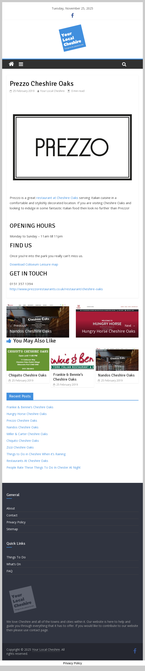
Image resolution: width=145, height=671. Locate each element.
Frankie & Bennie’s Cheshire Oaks (68, 377)
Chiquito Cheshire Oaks (27, 375)
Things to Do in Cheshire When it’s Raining (35, 454)
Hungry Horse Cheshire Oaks (107, 328)
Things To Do (16, 557)
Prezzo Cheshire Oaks (21, 420)
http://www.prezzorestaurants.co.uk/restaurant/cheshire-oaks (56, 289)
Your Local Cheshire (52, 91)
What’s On (13, 564)
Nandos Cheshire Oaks (38, 328)
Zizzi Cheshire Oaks (20, 447)
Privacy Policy (15, 522)
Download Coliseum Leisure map (34, 264)
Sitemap (12, 529)
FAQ (9, 571)
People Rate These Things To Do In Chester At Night (43, 467)
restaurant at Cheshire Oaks (57, 197)
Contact (12, 515)
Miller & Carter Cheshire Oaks (27, 434)
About (10, 508)
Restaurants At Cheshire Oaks (27, 461)
